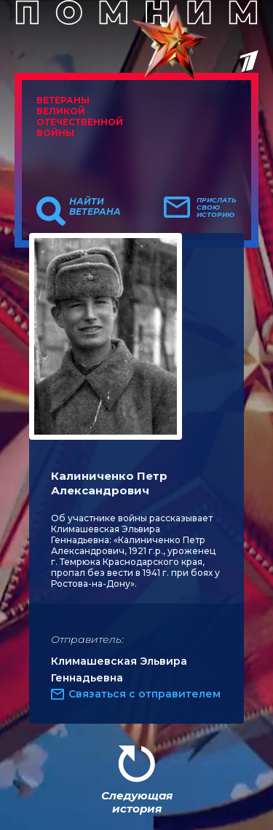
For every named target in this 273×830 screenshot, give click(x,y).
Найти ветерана (95, 207)
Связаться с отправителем (144, 693)
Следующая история (137, 801)
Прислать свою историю (217, 207)
